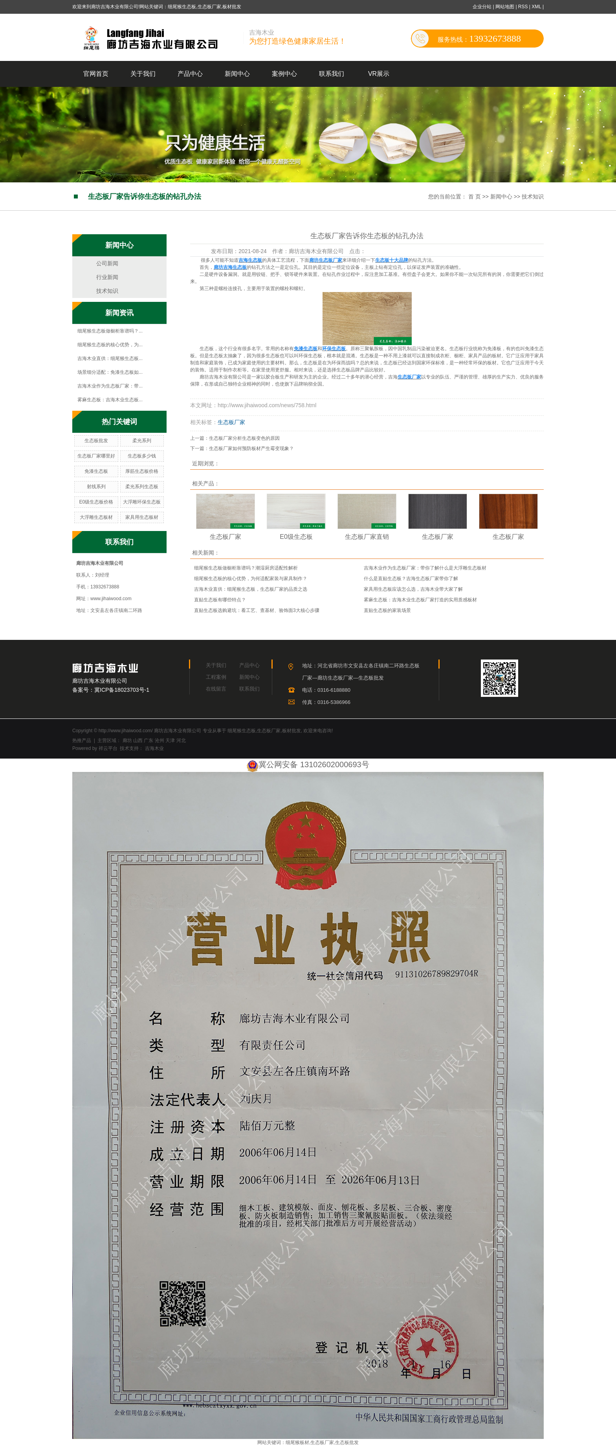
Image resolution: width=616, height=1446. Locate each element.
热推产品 (81, 740)
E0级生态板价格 (96, 502)
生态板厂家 (231, 422)
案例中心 (284, 73)
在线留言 (216, 689)
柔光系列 (141, 440)
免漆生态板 (96, 471)
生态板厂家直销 (367, 536)
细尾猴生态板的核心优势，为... (110, 344)
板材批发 (291, 730)
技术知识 (533, 196)
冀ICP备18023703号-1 (121, 690)
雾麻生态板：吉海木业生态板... (110, 399)
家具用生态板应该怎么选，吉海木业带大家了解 (413, 589)
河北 (181, 740)
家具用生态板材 (141, 517)
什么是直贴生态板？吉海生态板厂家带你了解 (411, 578)
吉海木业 (153, 748)
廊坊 (127, 740)
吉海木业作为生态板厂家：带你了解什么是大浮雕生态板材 (425, 568)
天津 (170, 740)
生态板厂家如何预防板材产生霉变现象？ (251, 448)
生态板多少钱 (142, 456)
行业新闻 (107, 277)
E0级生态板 (296, 536)
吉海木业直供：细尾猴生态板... (110, 358)
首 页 (474, 196)
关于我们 (143, 73)
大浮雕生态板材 (96, 517)
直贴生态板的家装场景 (387, 610)
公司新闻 (107, 263)
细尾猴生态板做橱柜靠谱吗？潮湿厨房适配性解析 (246, 568)
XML (536, 6)
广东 (148, 740)
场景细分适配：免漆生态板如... (110, 372)
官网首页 (95, 73)
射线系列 (96, 486)
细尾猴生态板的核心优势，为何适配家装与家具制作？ (250, 578)
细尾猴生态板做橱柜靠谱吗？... (110, 331)
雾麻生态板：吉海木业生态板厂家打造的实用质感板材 (420, 600)
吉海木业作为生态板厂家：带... (110, 386)
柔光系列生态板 (141, 486)
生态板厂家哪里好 (96, 456)
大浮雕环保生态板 (142, 502)
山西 (138, 740)
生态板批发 (96, 440)
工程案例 (216, 677)
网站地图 (505, 6)
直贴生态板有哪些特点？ (220, 600)
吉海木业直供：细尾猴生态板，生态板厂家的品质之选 (250, 589)
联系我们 (331, 73)
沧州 (159, 740)
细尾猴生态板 (241, 730)
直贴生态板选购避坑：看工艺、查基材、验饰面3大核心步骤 (256, 610)
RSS (523, 6)
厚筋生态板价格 (141, 471)
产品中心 (190, 73)
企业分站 (482, 6)
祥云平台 (108, 748)
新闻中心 (237, 73)
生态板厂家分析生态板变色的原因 (244, 438)
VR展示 (378, 73)
